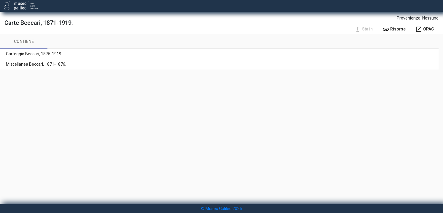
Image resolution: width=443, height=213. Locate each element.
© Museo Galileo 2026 (221, 208)
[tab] (23, 41)
